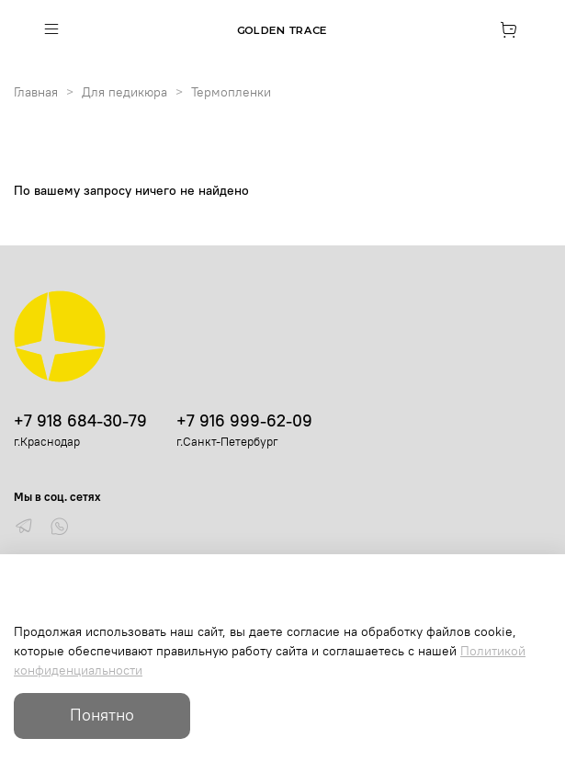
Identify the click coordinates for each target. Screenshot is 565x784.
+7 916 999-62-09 (244, 420)
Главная (36, 92)
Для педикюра (124, 92)
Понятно (102, 715)
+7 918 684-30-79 (80, 420)
